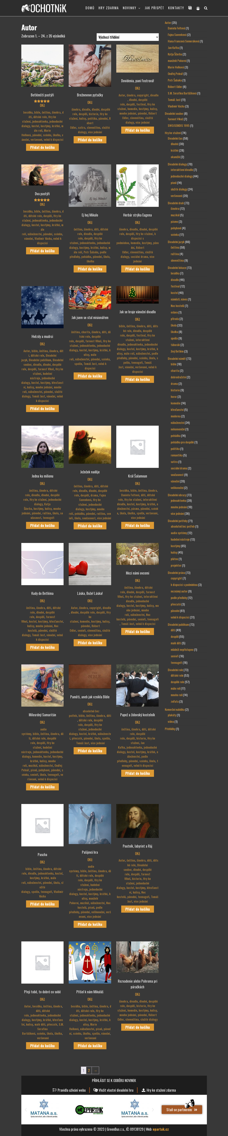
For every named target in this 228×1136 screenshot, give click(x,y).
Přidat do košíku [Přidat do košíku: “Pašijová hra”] (90, 924)
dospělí (83, 114)
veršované (36, 139)
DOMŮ (90, 8)
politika (92, 118)
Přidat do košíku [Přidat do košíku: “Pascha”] (42, 904)
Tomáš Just (38, 396)
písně (34, 770)
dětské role (40, 117)
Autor (122, 95)
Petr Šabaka (91, 252)
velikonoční (97, 912)
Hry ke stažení (144, 234)
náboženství (35, 234)
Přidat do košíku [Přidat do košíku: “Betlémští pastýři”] (42, 147)
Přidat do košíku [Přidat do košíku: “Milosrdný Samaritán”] (42, 786)
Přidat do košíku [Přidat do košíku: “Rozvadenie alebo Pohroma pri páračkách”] (137, 1027)
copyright (143, 95)
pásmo (135, 508)
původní (36, 135)
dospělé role (87, 612)
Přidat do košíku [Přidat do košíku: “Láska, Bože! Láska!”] (90, 642)
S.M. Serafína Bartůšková (43, 1028)
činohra (56, 112)
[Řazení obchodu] (128, 37)
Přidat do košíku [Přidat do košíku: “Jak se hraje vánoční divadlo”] (137, 379)
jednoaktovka (40, 121)
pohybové (44, 770)
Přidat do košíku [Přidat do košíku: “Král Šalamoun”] (137, 525)
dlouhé (95, 109)
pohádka (86, 257)
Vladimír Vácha (43, 238)
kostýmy (45, 126)
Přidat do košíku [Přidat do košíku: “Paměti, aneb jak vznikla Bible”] (90, 750)
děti (96, 229)
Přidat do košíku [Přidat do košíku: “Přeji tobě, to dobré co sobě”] (42, 1045)
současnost (89, 518)
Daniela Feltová (130, 495)
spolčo (78, 364)
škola (106, 257)
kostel (35, 126)
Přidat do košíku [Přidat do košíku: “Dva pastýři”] (42, 250)
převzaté (77, 738)
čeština (46, 112)
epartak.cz (161, 1129)
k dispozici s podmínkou (136, 238)
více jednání (95, 132)
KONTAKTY (176, 8)
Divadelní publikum (40, 360)
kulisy (82, 118)
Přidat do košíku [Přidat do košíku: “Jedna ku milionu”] (42, 525)
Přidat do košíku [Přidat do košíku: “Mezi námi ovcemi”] (137, 631)
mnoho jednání (127, 113)
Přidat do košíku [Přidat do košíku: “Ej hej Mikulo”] (90, 268)
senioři (82, 630)
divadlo (86, 109)
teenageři (137, 362)
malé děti (40, 1024)
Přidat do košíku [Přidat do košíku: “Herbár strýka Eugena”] (137, 268)
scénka (47, 135)
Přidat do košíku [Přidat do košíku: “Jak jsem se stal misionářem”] (90, 376)
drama (94, 495)
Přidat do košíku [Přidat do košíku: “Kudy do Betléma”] (42, 647)
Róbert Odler (90, 123)
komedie (132, 109)
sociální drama (139, 257)
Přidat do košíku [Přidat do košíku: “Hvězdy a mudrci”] (42, 408)
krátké (56, 126)
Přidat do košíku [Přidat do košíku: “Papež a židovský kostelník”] (137, 773)
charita (85, 332)
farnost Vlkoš (46, 369)
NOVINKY (129, 8)
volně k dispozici (53, 139)
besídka (28, 112)
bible (37, 112)
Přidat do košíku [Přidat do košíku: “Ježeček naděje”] (90, 525)
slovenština (93, 127)
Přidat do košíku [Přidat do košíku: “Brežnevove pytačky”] (90, 139)
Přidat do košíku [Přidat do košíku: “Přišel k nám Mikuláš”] (90, 1045)
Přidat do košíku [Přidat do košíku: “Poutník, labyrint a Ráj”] (137, 909)
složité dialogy (42, 887)
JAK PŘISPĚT (154, 8)
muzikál (32, 765)
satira (81, 127)
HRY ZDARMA (109, 8)
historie (93, 114)
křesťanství (56, 621)
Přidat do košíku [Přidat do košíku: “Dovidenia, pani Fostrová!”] (137, 130)
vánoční (28, 238)
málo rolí (42, 229)
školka (56, 135)
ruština (46, 513)
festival (141, 104)
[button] (25, 1109)
